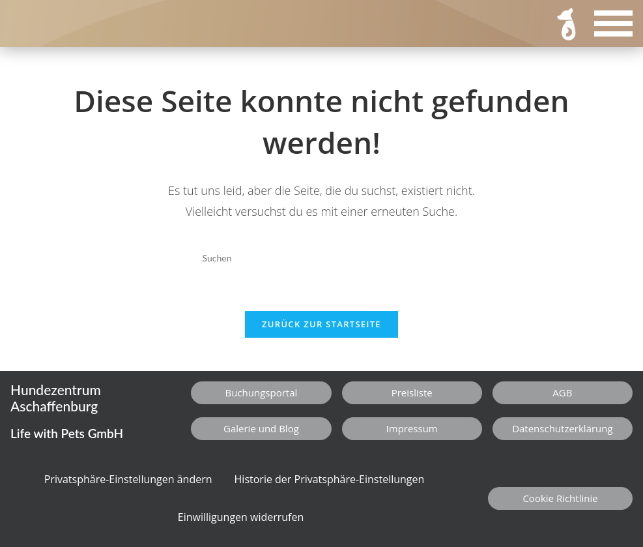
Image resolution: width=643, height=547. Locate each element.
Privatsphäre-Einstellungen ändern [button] (128, 479)
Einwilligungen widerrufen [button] (241, 517)
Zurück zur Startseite (321, 324)
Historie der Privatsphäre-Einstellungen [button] (330, 479)
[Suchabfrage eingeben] (321, 258)
